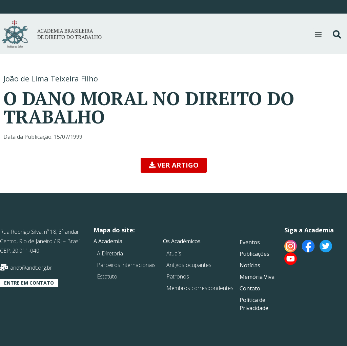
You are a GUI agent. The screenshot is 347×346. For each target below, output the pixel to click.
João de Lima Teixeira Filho (50, 78)
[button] (318, 34)
